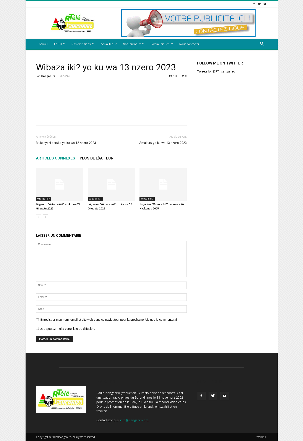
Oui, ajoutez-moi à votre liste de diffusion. (65, 328)
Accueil (43, 44)
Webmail (261, 437)
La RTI (59, 44)
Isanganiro (48, 75)
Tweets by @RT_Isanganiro (216, 71)
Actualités (108, 44)
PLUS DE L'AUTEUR (96, 158)
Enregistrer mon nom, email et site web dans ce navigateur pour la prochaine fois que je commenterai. (109, 319)
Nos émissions (82, 44)
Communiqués (162, 44)
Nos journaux (133, 44)
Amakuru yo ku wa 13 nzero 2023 (163, 143)
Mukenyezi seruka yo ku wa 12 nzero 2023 (66, 143)
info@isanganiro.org (134, 420)
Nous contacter (189, 44)
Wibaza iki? (43, 198)
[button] (262, 44)
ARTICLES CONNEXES (55, 158)
